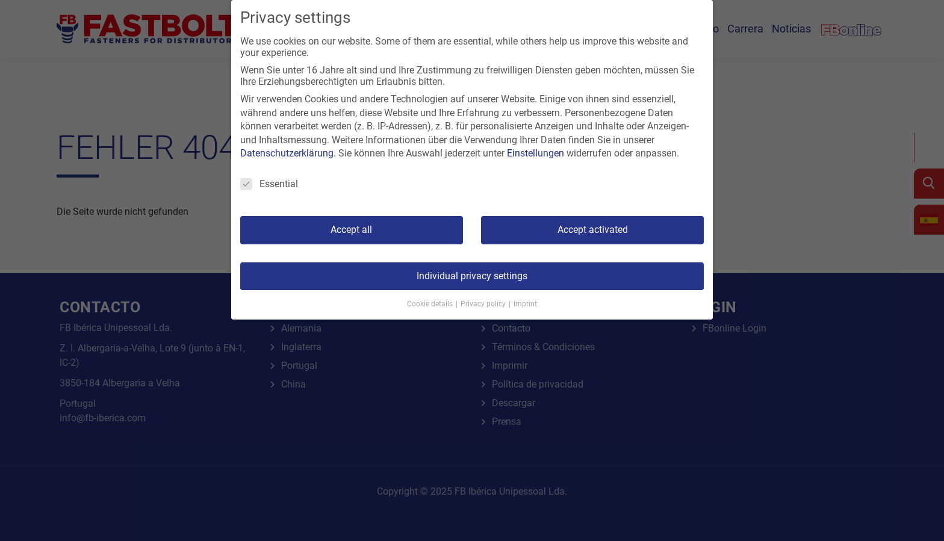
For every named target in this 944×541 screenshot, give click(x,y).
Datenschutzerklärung (287, 153)
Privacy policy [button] (484, 304)
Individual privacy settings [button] (472, 276)
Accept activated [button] (592, 229)
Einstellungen (535, 153)
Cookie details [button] (431, 304)
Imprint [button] (525, 304)
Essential (269, 184)
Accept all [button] (351, 229)
